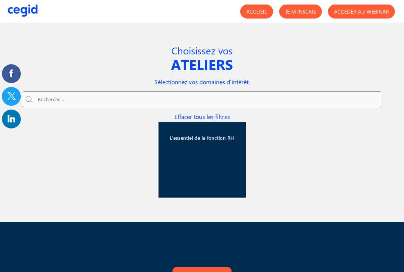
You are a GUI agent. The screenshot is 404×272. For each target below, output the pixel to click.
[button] (256, 12)
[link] (11, 73)
